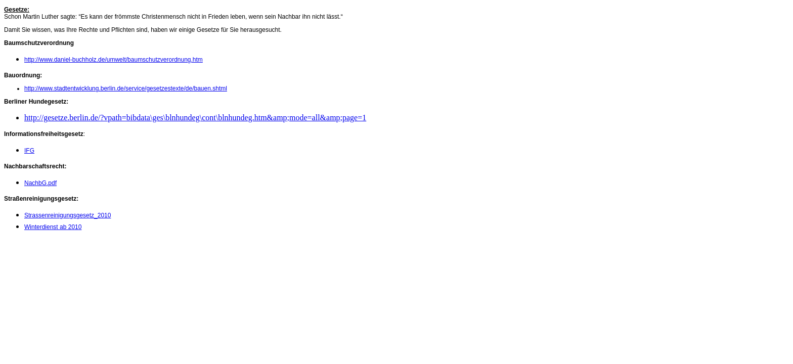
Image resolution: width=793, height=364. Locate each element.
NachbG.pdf (40, 183)
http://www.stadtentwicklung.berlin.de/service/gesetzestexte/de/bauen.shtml (125, 88)
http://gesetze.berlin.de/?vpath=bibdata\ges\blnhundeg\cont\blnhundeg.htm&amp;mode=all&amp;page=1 (195, 117)
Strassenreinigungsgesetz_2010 (67, 215)
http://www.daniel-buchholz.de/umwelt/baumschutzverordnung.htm (113, 59)
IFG (29, 150)
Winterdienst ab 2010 (52, 227)
